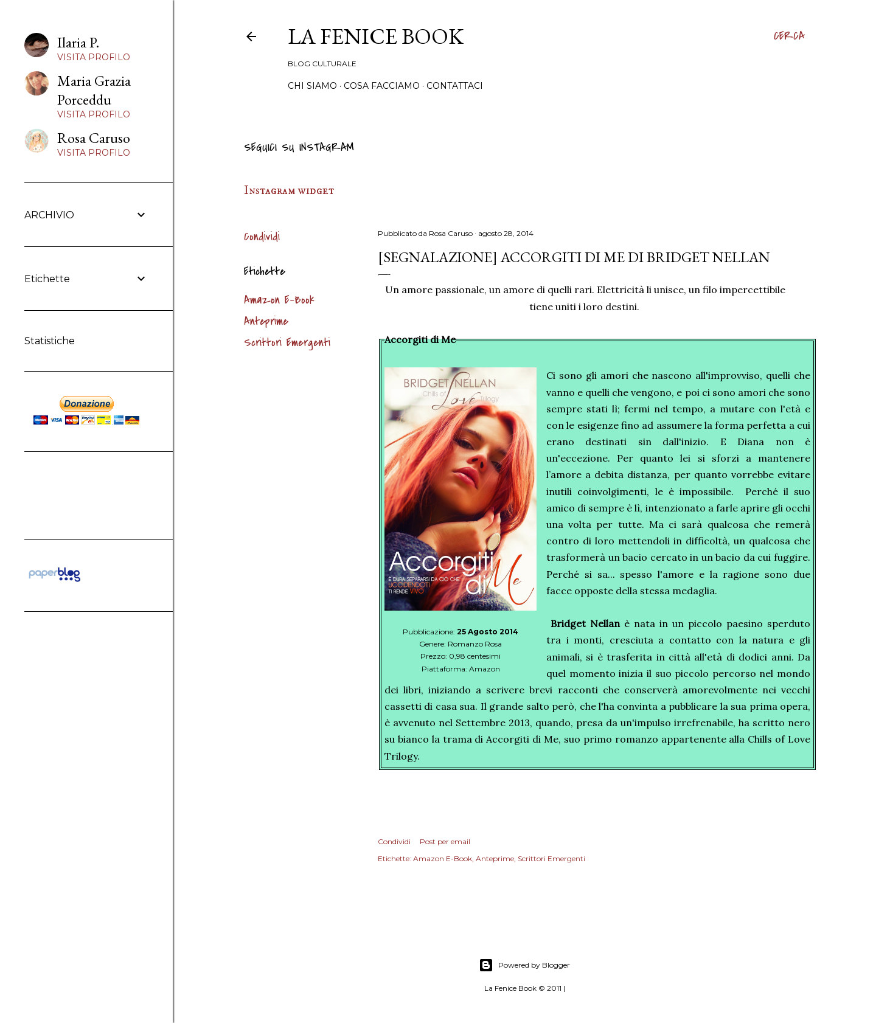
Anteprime (266, 321)
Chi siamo (312, 85)
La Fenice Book (376, 36)
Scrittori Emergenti (287, 343)
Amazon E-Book (279, 300)
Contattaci (454, 85)
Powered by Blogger (524, 965)
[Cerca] (789, 36)
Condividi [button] (262, 237)
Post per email (445, 841)
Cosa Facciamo (382, 85)
